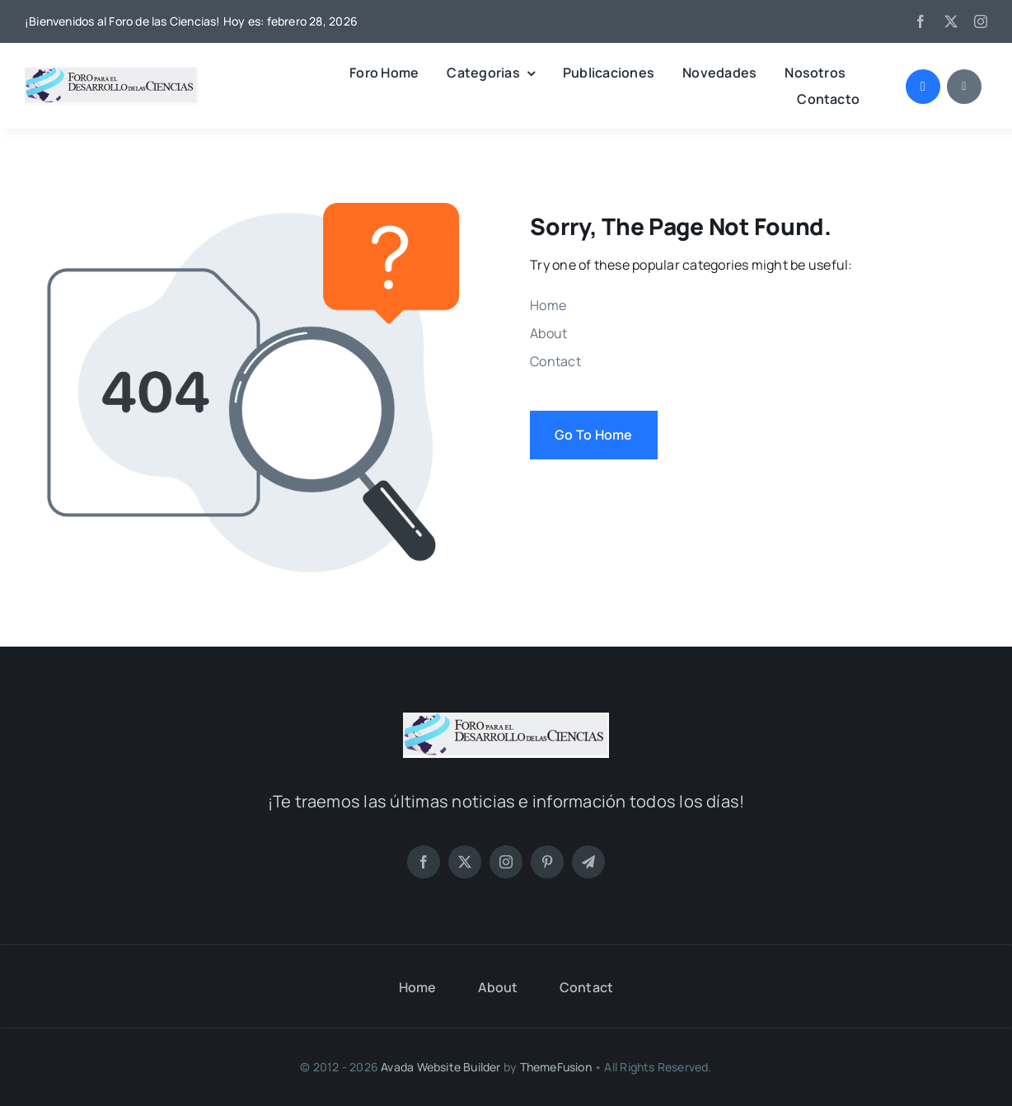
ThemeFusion (556, 1067)
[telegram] (588, 861)
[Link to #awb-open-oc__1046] (923, 86)
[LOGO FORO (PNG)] (111, 73)
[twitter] (951, 21)
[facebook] (920, 21)
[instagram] (980, 21)
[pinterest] (547, 861)
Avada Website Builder (440, 1067)
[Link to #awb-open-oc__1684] (964, 86)
